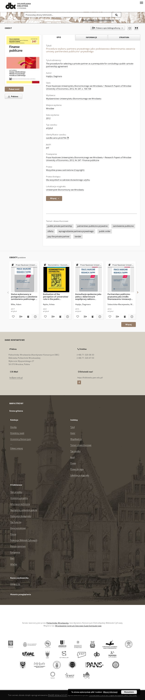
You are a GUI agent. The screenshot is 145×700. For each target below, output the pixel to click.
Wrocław (50, 108)
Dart (12, 558)
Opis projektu (16, 492)
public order (104, 231)
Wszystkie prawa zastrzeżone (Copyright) (65, 170)
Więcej (128, 324)
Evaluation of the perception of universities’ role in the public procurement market (55, 296)
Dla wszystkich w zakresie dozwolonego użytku (68, 180)
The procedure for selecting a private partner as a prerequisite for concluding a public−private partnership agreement (89, 65)
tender (78, 236)
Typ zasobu (75, 451)
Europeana (15, 552)
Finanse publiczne (90, 160)
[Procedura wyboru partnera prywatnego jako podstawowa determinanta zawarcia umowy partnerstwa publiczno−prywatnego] (22, 59)
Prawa (73, 463)
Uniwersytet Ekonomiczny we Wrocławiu (65, 189)
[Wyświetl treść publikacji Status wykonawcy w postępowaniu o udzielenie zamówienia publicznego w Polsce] (27, 317)
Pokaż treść (14, 89)
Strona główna (16, 411)
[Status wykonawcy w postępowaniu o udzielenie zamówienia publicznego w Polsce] (24, 277)
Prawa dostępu (77, 469)
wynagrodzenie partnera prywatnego (76, 231)
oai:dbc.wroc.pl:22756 (57, 138)
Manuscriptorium (18, 546)
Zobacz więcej (16, 448)
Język (72, 457)
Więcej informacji (110, 692)
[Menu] (141, 2)
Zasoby (13, 427)
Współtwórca (76, 439)
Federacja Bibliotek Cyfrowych (23, 540)
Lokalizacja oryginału (79, 475)
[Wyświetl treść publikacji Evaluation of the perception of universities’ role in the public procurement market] (60, 317)
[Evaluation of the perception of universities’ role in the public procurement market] (56, 277)
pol (47, 147)
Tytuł (72, 427)
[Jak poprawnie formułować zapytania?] (119, 20)
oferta (50, 231)
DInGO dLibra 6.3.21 (57, 695)
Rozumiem (129, 692)
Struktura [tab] (124, 37)
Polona (13, 534)
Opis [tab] (59, 37)
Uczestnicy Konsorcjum (20, 439)
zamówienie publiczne (123, 226)
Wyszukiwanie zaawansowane (98, 20)
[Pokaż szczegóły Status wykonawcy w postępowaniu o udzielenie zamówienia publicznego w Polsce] (35, 317)
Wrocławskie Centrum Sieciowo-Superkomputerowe (78, 625)
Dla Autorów (15, 522)
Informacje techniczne (20, 504)
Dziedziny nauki (17, 433)
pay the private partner (58, 236)
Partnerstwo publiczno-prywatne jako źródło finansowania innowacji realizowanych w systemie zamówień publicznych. (120, 296)
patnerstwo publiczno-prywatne (92, 226)
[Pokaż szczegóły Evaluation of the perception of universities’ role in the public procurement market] (67, 317)
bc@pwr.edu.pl (16, 377)
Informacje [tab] (91, 37)
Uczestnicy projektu (19, 498)
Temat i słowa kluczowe (81, 445)
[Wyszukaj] (116, 14)
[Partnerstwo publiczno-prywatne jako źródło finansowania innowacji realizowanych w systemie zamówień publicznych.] (121, 277)
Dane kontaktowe (18, 528)
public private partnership (60, 226)
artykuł (49, 128)
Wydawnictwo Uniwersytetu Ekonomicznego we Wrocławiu (73, 98)
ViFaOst (13, 564)
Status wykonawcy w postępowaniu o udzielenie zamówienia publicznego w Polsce (24, 296)
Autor (72, 433)
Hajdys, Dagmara (54, 76)
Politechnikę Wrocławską (57, 623)
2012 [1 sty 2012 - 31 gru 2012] (48, 118)
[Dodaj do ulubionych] (129, 28)
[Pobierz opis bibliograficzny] (20, 317)
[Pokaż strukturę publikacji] (24, 265)
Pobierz (12, 96)
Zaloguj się (15, 584)
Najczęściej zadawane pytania (23, 510)
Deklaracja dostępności (20, 516)
